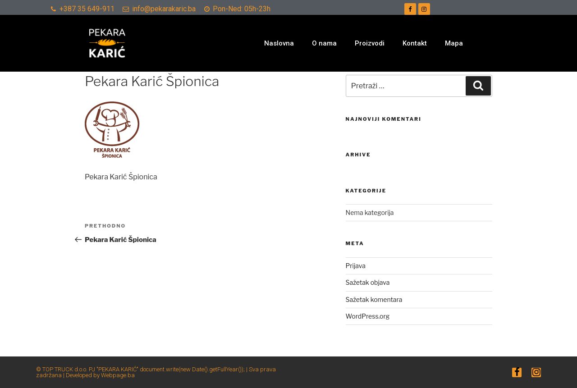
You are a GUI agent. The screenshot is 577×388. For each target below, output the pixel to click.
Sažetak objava (368, 282)
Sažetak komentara (374, 299)
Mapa (454, 43)
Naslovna (279, 43)
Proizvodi (370, 43)
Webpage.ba (118, 375)
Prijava (356, 265)
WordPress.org (368, 316)
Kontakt (415, 43)
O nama (324, 43)
